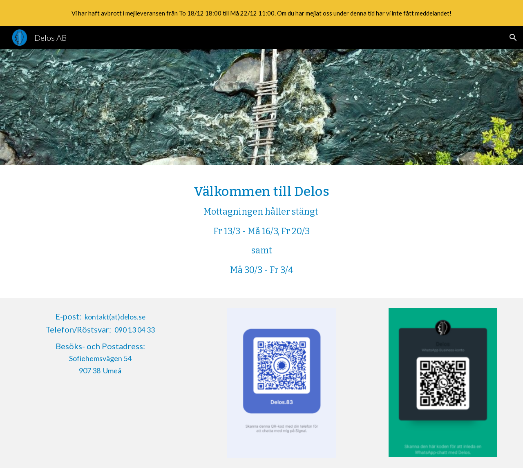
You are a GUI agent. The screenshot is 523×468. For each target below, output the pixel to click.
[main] (261, 231)
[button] (513, 37)
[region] (261, 13)
